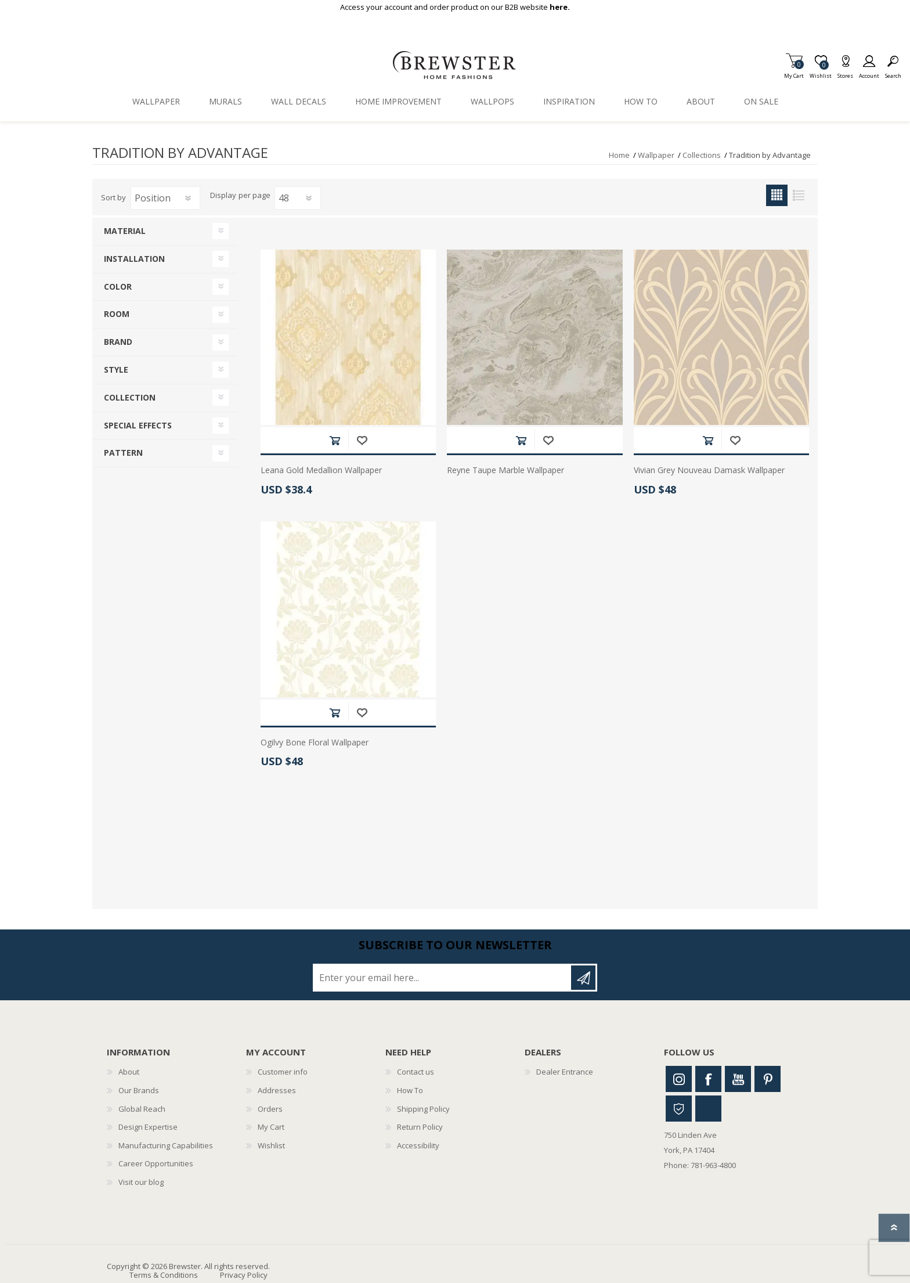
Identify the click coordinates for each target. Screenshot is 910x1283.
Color (118, 286)
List (798, 195)
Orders (270, 1109)
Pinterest (767, 1079)
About (128, 1071)
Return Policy (420, 1127)
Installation (134, 258)
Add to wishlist (361, 440)
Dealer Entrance (564, 1071)
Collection (130, 397)
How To (410, 1090)
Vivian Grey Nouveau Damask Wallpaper (709, 470)
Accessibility (418, 1145)
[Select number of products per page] (298, 198)
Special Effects (138, 425)
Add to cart (334, 440)
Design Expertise (148, 1127)
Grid (777, 195)
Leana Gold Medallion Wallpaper (321, 470)
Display (223, 195)
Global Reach (141, 1109)
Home (619, 155)
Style (116, 369)
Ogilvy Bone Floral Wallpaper (315, 743)
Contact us (415, 1071)
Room (116, 313)
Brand (118, 341)
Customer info (283, 1071)
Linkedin (708, 1108)
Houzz (679, 1108)
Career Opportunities (155, 1163)
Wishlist (271, 1145)
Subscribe (583, 977)
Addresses (277, 1090)
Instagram (679, 1079)
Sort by (113, 197)
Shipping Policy (423, 1109)
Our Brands (138, 1090)
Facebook (708, 1079)
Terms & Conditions (163, 1275)
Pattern (123, 452)
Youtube (738, 1079)
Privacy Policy (244, 1275)
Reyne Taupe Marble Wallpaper (505, 470)
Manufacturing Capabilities (165, 1145)
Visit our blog (141, 1182)
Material (125, 230)
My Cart (794, 72)
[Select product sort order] (165, 198)
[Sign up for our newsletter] (443, 977)
